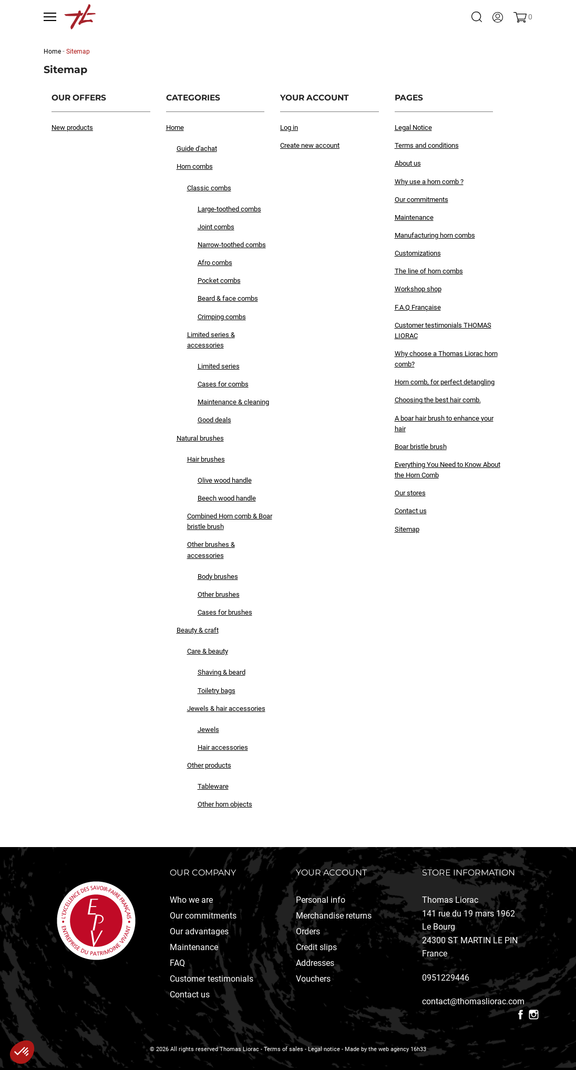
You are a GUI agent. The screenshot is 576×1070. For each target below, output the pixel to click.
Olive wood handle (225, 480)
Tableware (213, 786)
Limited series (219, 366)
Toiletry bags (216, 691)
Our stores (410, 493)
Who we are (191, 900)
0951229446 (445, 978)
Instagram (533, 1014)
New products (72, 127)
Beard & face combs (228, 298)
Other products (209, 765)
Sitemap (407, 529)
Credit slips (316, 947)
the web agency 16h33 (397, 1049)
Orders (308, 931)
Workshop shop (418, 289)
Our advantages (199, 931)
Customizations (418, 253)
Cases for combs (223, 384)
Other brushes (219, 594)
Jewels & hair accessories (226, 708)
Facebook (520, 1014)
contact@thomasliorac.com (473, 1001)
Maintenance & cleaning (233, 402)
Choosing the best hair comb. (438, 400)
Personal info (320, 900)
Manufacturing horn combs (435, 235)
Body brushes (218, 576)
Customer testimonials (211, 979)
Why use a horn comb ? (429, 182)
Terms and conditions (427, 145)
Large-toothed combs (229, 209)
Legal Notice (413, 127)
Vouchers (313, 979)
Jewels (208, 729)
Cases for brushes (225, 612)
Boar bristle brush (421, 447)
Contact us (411, 511)
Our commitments (421, 199)
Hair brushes (206, 459)
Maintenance (414, 217)
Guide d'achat (197, 148)
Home (175, 127)
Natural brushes (200, 438)
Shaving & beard (221, 672)
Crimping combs (222, 317)
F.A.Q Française (418, 307)
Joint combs (216, 227)
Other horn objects (225, 804)
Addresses (315, 963)
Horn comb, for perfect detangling (445, 382)
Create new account (310, 145)
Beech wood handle (227, 498)
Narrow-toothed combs (232, 245)
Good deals (214, 420)
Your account (331, 873)
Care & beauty (207, 651)
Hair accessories (223, 747)
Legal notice (324, 1049)
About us (408, 163)
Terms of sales (283, 1049)
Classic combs (209, 188)
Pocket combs (219, 280)
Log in (289, 127)
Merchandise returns (334, 916)
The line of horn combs (429, 271)
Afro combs (215, 263)
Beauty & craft (198, 630)
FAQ (177, 963)
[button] (22, 1052)
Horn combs (195, 166)
